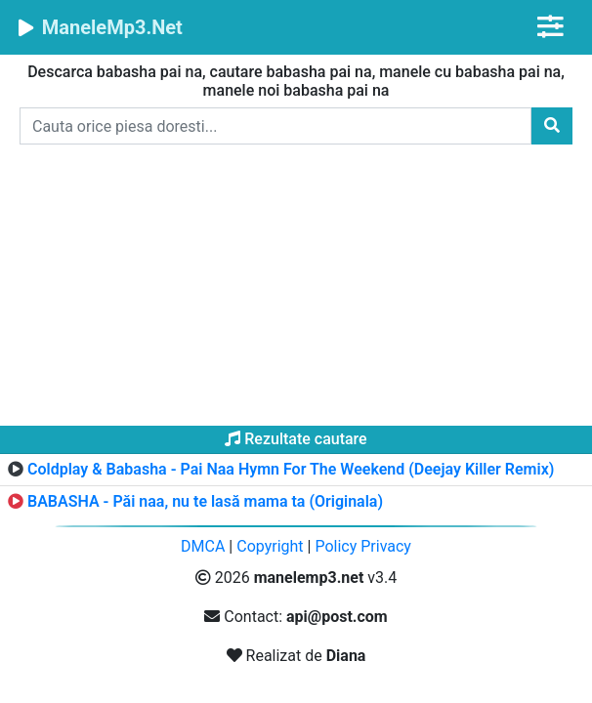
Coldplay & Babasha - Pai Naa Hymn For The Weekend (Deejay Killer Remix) (290, 469)
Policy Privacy (363, 546)
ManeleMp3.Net (99, 27)
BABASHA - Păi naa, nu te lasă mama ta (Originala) (205, 501)
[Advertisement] (296, 289)
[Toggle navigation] (550, 27)
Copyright (269, 546)
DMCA (203, 546)
